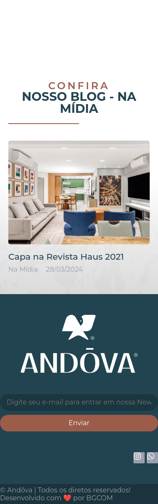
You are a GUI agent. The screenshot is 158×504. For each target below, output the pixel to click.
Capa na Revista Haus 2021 (66, 256)
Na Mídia (98, 102)
